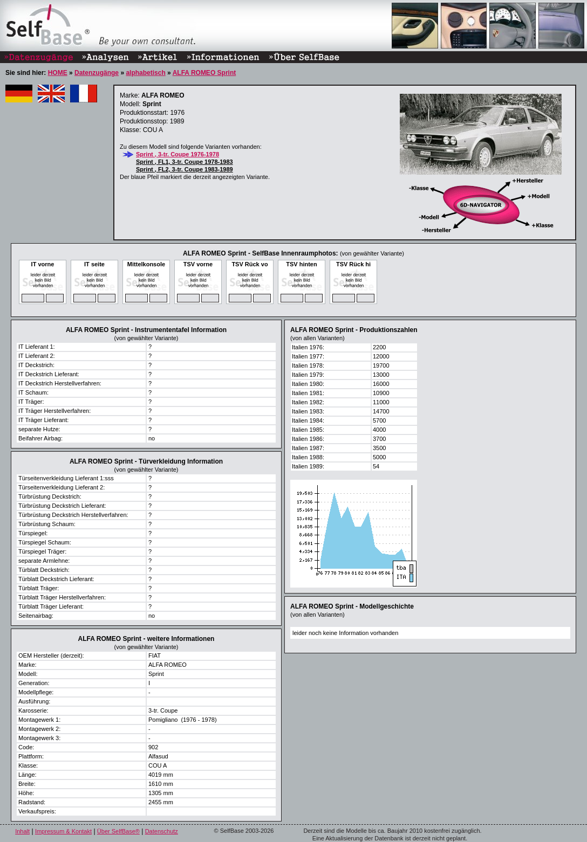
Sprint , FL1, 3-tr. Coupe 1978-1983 (184, 161)
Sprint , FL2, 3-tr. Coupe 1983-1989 (184, 169)
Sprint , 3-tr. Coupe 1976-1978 (177, 154)
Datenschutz (161, 831)
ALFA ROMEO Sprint (204, 73)
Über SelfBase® (118, 831)
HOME (57, 73)
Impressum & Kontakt (63, 831)
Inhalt (22, 831)
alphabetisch (145, 73)
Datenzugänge (96, 73)
